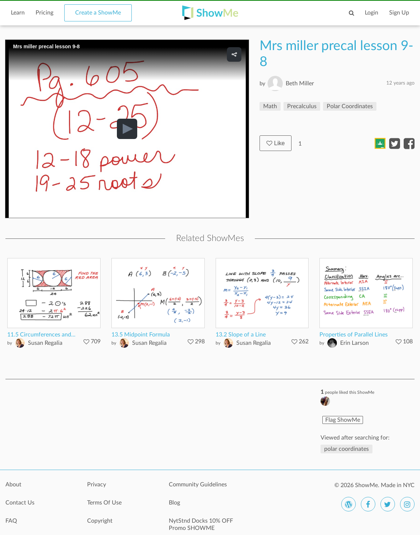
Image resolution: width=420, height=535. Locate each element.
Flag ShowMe (342, 420)
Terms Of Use (104, 503)
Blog (174, 503)
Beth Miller (300, 83)
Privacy (96, 484)
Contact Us (19, 503)
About (13, 484)
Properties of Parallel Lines (353, 335)
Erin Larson (354, 343)
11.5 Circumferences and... (41, 335)
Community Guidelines (198, 484)
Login (371, 13)
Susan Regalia (45, 343)
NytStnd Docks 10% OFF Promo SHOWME (201, 524)
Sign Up (399, 13)
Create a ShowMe (98, 13)
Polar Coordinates (350, 106)
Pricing (44, 13)
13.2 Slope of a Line (241, 335)
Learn (18, 13)
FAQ (11, 521)
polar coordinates (346, 449)
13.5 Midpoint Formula (140, 335)
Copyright (100, 521)
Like (275, 143)
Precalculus (302, 106)
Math (270, 106)
